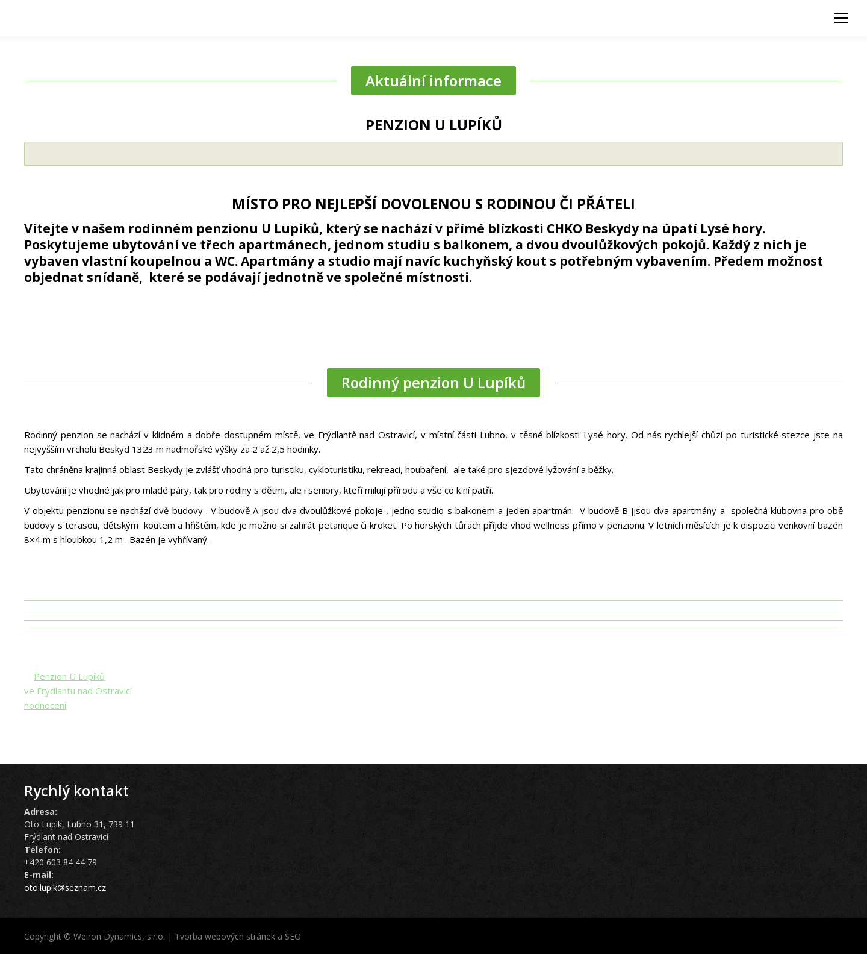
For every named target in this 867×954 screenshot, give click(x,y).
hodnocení (45, 705)
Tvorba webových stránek (225, 936)
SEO (293, 936)
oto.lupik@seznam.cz (65, 887)
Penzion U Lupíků (69, 676)
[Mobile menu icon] (841, 18)
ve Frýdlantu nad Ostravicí (78, 691)
